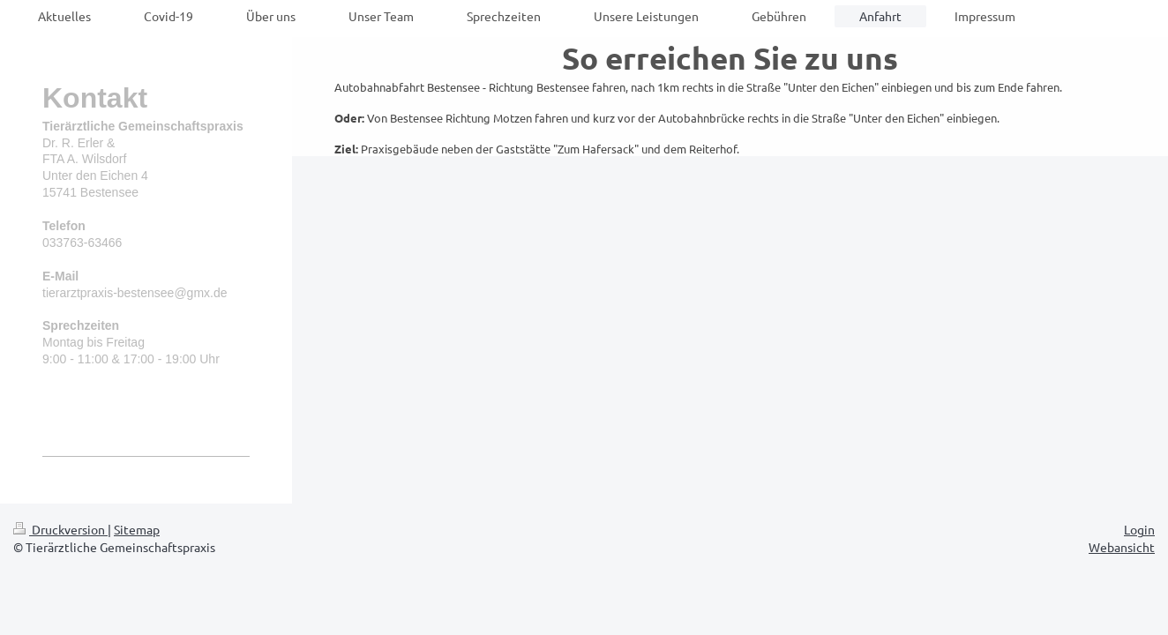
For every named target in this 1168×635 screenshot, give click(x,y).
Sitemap (137, 529)
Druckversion (60, 529)
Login (1139, 529)
